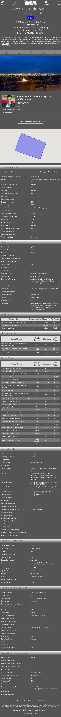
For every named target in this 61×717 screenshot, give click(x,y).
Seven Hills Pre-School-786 (10, 380)
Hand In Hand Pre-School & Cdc (11, 416)
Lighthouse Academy (8, 390)
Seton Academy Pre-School (10, 430)
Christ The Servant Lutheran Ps (11, 419)
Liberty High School (7, 328)
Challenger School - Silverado (11, 410)
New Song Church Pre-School (11, 368)
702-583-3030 (34, 177)
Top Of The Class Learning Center (12, 427)
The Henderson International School (13, 374)
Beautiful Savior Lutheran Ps (10, 407)
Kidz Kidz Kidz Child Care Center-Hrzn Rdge (15, 398)
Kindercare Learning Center (10, 433)
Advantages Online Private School (12, 383)
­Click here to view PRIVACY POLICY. (49, 706)
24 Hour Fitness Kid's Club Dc (10, 401)
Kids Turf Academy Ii (8, 404)
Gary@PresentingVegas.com (12, 109)
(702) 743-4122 (7, 112)
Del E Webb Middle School (9, 325)
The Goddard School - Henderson (12, 371)
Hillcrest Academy (7, 377)
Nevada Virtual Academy (9, 353)
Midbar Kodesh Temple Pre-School (12, 421)
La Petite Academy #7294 (9, 436)
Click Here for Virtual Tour (30, 121)
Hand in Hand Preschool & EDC (11, 413)
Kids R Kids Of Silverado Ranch (11, 424)
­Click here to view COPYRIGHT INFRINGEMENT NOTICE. (31, 706)
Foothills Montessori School (10, 440)
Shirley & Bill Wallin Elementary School (14, 322)
